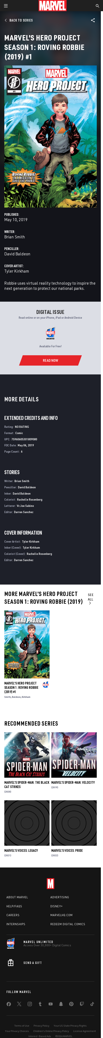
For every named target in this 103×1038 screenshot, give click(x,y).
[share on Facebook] (8, 1005)
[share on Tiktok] (92, 1005)
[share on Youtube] (50, 1005)
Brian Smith (14, 236)
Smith (7, 696)
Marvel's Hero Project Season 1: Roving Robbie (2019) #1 (21, 687)
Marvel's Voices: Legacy (21, 850)
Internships (15, 924)
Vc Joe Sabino (25, 505)
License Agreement (84, 1031)
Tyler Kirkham (16, 270)
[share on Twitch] (82, 1005)
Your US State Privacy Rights (70, 1025)
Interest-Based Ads (39, 1036)
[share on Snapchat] (61, 1005)
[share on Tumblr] (40, 1005)
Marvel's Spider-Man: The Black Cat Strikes (26, 784)
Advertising (59, 897)
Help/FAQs (14, 906)
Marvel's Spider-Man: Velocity (73, 782)
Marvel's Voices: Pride (67, 850)
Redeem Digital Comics (67, 924)
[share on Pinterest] (71, 1005)
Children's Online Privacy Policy (51, 1031)
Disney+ (56, 906)
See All (91, 599)
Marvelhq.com (61, 915)
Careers (13, 915)
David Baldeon (17, 253)
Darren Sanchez (23, 512)
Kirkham (26, 696)
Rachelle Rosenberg (29, 499)
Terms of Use (21, 1025)
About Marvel (17, 897)
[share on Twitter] (19, 1005)
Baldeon (16, 696)
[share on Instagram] (30, 1005)
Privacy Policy (41, 1025)
